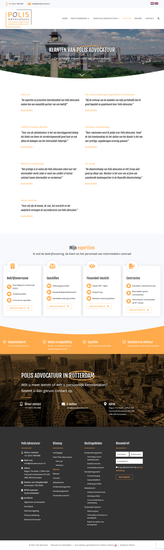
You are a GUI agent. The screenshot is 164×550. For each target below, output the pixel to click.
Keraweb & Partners (127, 545)
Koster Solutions (29, 200)
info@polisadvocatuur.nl (41, 4)
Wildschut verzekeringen (32, 163)
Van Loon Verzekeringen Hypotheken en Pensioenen (110, 94)
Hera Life (25, 94)
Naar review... (27, 110)
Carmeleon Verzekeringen (97, 127)
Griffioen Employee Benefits (34, 127)
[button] (88, 18)
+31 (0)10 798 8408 (16, 4)
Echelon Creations (108, 545)
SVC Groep (90, 163)
